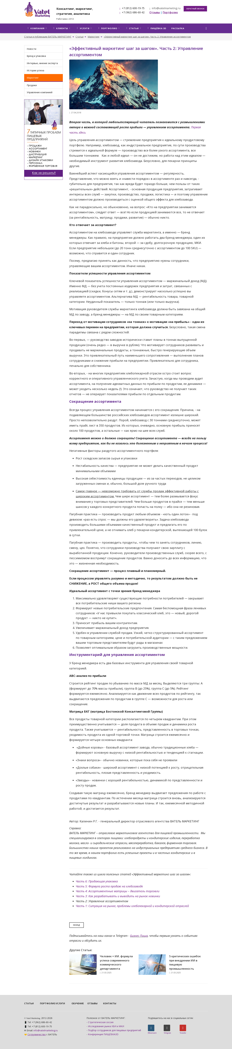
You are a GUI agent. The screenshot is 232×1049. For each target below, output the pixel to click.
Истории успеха (35, 70)
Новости (31, 48)
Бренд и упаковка (36, 55)
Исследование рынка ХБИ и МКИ (106, 1026)
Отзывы (90, 1003)
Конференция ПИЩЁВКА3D (103, 1034)
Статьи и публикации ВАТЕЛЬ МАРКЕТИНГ (47, 36)
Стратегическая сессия (100, 1022)
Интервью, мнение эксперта (42, 63)
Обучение (75, 1003)
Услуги (59, 1003)
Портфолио (43, 1003)
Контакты (106, 1003)
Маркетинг (94, 36)
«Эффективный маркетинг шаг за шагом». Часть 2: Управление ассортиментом (147, 36)
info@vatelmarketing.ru (164, 8)
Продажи (32, 85)
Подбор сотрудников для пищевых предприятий (114, 1030)
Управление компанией (39, 92)
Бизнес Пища (139, 936)
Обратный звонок (195, 8)
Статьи (79, 36)
